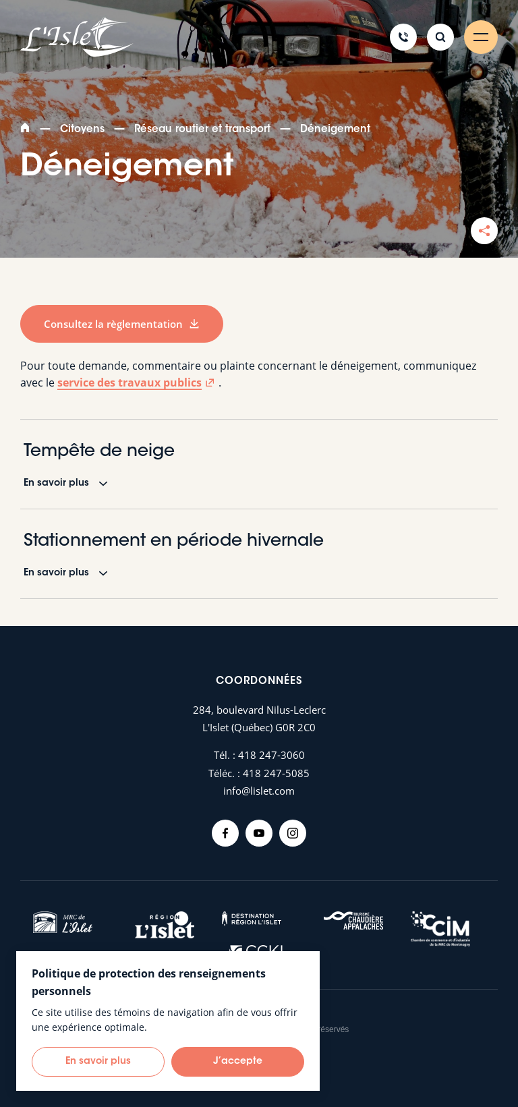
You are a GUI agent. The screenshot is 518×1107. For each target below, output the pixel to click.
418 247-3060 (271, 755)
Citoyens (82, 130)
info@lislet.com (259, 790)
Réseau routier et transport (202, 130)
